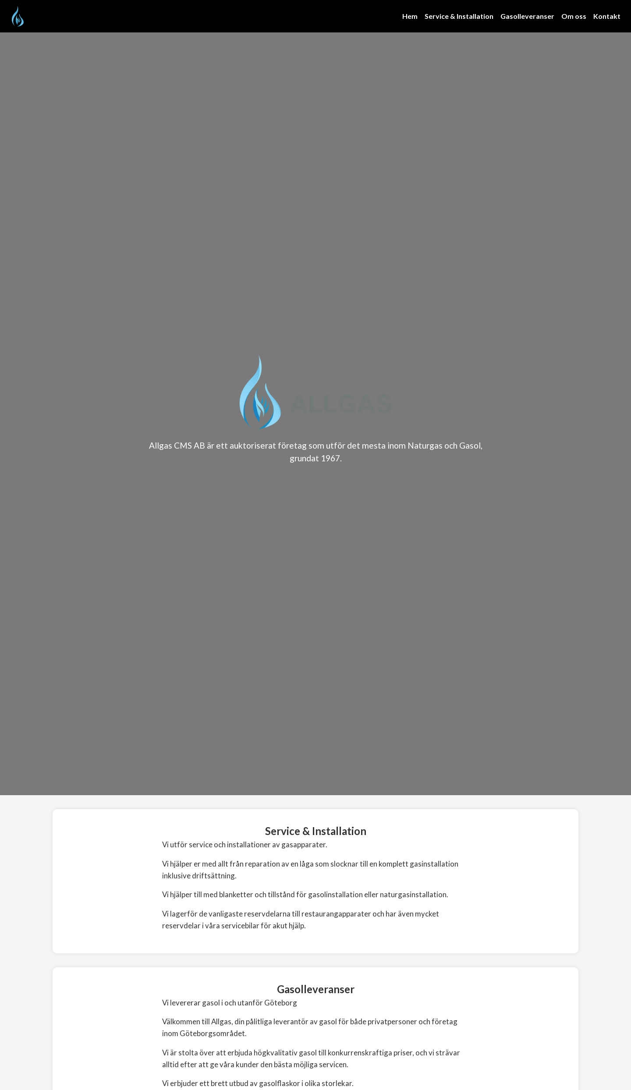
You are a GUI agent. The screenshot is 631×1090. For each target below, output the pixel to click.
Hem (410, 16)
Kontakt (606, 16)
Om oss (573, 16)
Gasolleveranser (527, 16)
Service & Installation (459, 16)
